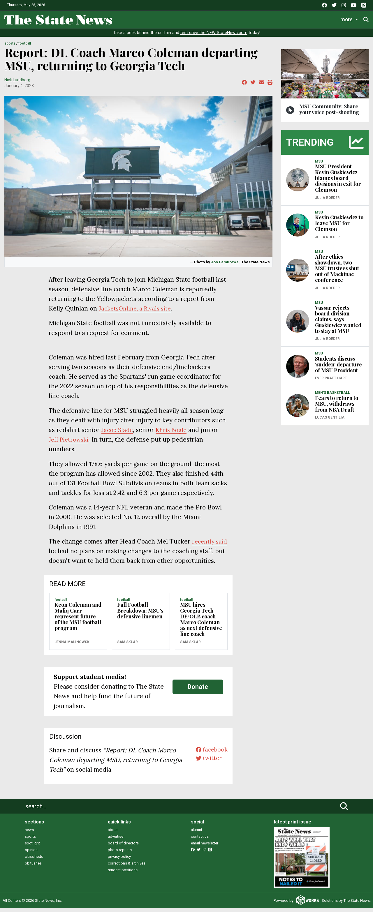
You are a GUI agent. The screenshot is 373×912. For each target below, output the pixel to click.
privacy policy (119, 860)
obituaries (33, 867)
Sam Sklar (127, 646)
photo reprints (120, 853)
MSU (319, 165)
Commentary (242, 18)
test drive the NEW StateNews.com (213, 36)
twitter (207, 764)
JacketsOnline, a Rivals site (137, 312)
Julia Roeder (327, 202)
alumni (196, 833)
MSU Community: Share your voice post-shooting (329, 113)
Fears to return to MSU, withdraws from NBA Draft (336, 407)
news (29, 833)
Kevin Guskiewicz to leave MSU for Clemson (339, 227)
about (113, 833)
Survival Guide (203, 18)
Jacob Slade (118, 434)
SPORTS (9, 47)
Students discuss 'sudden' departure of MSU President (338, 368)
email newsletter (204, 847)
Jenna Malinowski (72, 646)
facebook (210, 754)
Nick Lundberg (17, 83)
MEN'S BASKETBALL (332, 397)
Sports (168, 18)
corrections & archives (126, 867)
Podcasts (278, 18)
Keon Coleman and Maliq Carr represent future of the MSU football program (77, 620)
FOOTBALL (24, 47)
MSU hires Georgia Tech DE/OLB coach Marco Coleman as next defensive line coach (201, 623)
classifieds (34, 860)
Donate (198, 690)
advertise (115, 840)
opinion (31, 853)
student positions (123, 874)
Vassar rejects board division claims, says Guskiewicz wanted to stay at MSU (338, 323)
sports (30, 840)
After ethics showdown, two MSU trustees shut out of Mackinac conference (337, 272)
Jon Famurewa (225, 265)
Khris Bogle (174, 434)
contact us (200, 840)
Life (146, 18)
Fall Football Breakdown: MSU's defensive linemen (140, 614)
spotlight (32, 847)
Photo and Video (315, 18)
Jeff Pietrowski (70, 443)
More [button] (348, 18)
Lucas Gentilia (329, 421)
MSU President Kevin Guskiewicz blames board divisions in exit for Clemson (338, 182)
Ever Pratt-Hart (331, 382)
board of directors (123, 847)
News (125, 18)
